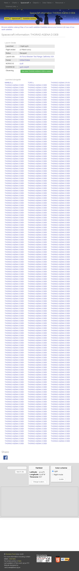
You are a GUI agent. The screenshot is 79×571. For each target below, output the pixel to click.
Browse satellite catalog (11, 27)
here (19, 561)
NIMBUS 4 (9, 83)
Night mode (57, 475)
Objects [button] (36, 3)
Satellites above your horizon (52, 27)
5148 (21, 64)
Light (55, 471)
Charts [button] (14, 3)
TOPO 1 (31, 83)
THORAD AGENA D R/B (60, 83)
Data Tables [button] (47, 3)
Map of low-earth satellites (30, 27)
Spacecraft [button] (25, 3)
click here (12, 559)
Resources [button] (59, 3)
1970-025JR (24, 67)
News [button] (6, 3)
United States (25, 60)
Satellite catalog (29, 18)
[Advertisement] (39, 501)
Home (7, 18)
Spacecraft (16, 18)
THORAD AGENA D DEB (14, 85)
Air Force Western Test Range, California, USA (37, 57)
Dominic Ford (11, 554)
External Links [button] (11, 6)
